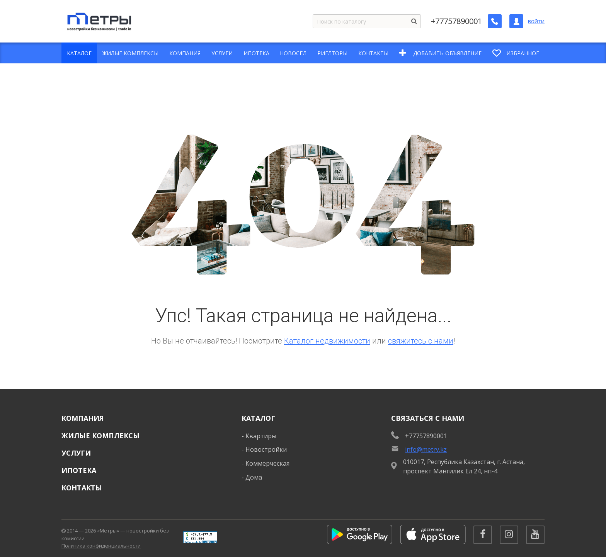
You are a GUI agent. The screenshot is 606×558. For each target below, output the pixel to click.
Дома (253, 477)
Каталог (258, 418)
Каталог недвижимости (327, 340)
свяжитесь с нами (420, 340)
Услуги (76, 453)
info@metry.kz (426, 449)
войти (536, 21)
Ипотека (78, 470)
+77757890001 (456, 21)
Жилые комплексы (100, 435)
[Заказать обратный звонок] (495, 21)
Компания (82, 418)
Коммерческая (267, 463)
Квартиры (260, 436)
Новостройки (266, 449)
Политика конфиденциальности (101, 546)
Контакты (81, 487)
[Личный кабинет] (516, 21)
